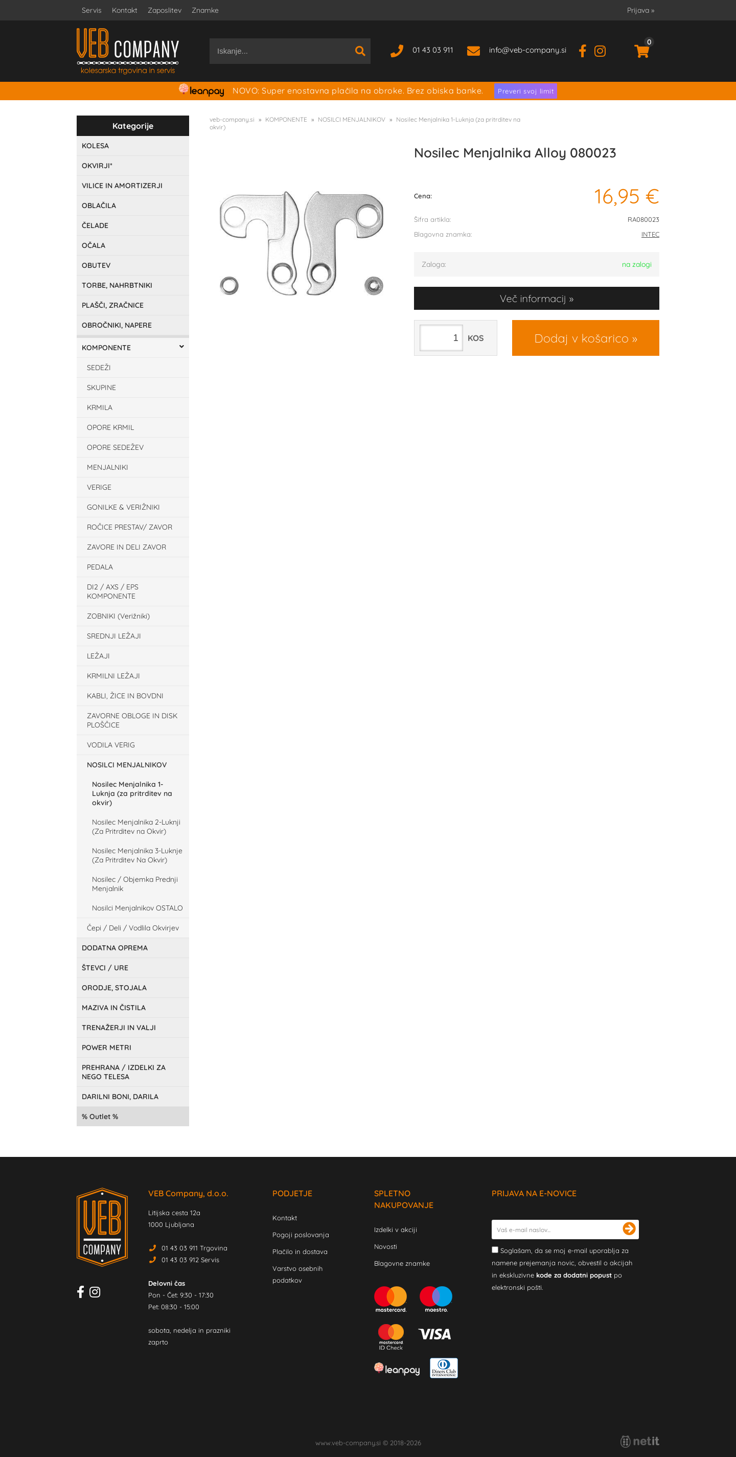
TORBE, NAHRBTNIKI (117, 285)
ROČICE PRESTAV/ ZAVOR (129, 527)
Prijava (640, 10)
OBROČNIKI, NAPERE (117, 325)
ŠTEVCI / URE (105, 967)
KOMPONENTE (106, 347)
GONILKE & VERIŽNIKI (123, 507)
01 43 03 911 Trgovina (194, 1248)
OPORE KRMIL (110, 427)
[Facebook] (586, 50)
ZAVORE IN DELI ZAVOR (126, 547)
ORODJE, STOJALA (114, 987)
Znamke (205, 10)
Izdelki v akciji (395, 1229)
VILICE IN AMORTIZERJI (122, 185)
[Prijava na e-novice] (629, 1229)
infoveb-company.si (527, 50)
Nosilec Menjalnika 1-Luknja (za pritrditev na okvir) (132, 793)
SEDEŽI (99, 367)
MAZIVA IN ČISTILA (114, 1007)
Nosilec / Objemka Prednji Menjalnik (135, 884)
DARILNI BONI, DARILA (120, 1096)
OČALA (93, 245)
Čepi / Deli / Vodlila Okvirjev (133, 927)
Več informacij (533, 298)
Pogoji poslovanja (300, 1235)
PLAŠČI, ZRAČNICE (113, 305)
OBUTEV (96, 265)
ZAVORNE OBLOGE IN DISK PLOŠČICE (132, 720)
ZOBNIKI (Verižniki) (118, 616)
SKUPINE (101, 387)
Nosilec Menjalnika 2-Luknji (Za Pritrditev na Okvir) (136, 826)
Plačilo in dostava (300, 1251)
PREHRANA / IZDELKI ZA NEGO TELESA (124, 1072)
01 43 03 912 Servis (190, 1260)
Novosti (385, 1246)
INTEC (650, 234)
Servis (92, 10)
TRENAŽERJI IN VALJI (119, 1027)
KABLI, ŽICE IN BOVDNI (125, 695)
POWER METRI (106, 1047)
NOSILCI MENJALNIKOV (127, 764)
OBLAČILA (99, 205)
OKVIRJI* (97, 165)
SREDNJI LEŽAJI (114, 636)
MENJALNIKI (107, 467)
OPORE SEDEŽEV (115, 447)
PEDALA (100, 567)
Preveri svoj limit (526, 91)
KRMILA (99, 407)
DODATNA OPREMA (115, 947)
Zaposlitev (164, 10)
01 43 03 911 (432, 50)
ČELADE (95, 225)
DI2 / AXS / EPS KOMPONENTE (113, 591)
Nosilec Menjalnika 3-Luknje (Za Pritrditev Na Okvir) (137, 855)
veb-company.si (232, 119)
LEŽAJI (98, 656)
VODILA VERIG (111, 744)
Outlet (99, 1116)
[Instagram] (603, 50)
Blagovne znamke (402, 1263)
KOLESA (95, 145)
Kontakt (124, 10)
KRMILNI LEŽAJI (113, 675)
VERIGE (99, 487)
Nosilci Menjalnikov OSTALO (137, 908)
